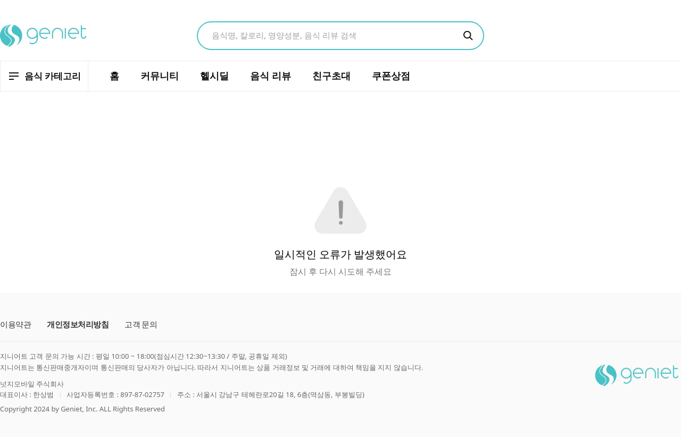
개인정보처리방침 (78, 324)
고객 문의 (140, 324)
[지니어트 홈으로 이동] (44, 35)
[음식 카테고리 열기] (44, 76)
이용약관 (15, 324)
